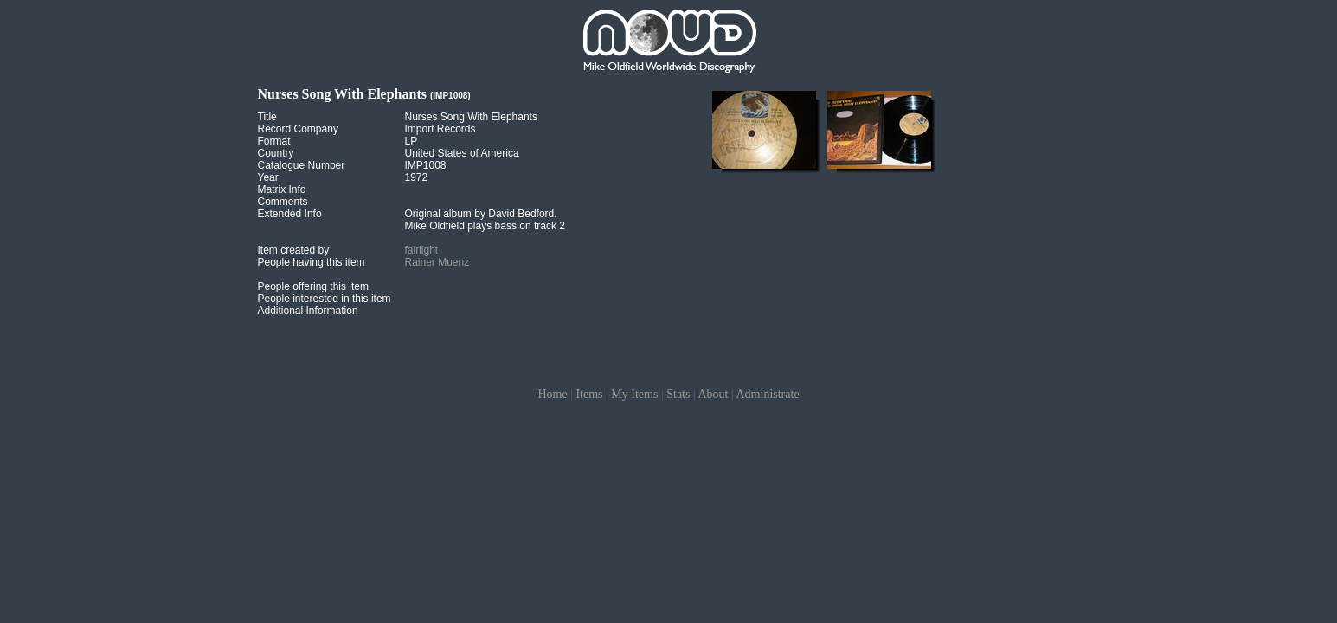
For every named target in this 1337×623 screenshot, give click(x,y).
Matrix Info (282, 189)
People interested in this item (324, 298)
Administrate (768, 394)
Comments (283, 202)
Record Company (298, 129)
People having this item (311, 262)
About (712, 394)
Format (274, 141)
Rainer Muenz (437, 262)
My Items (634, 394)
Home (552, 394)
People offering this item (314, 286)
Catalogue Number (301, 165)
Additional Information (308, 311)
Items (588, 394)
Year (268, 177)
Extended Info (290, 214)
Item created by (294, 250)
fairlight (422, 250)
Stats (678, 394)
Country (276, 153)
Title (267, 117)
